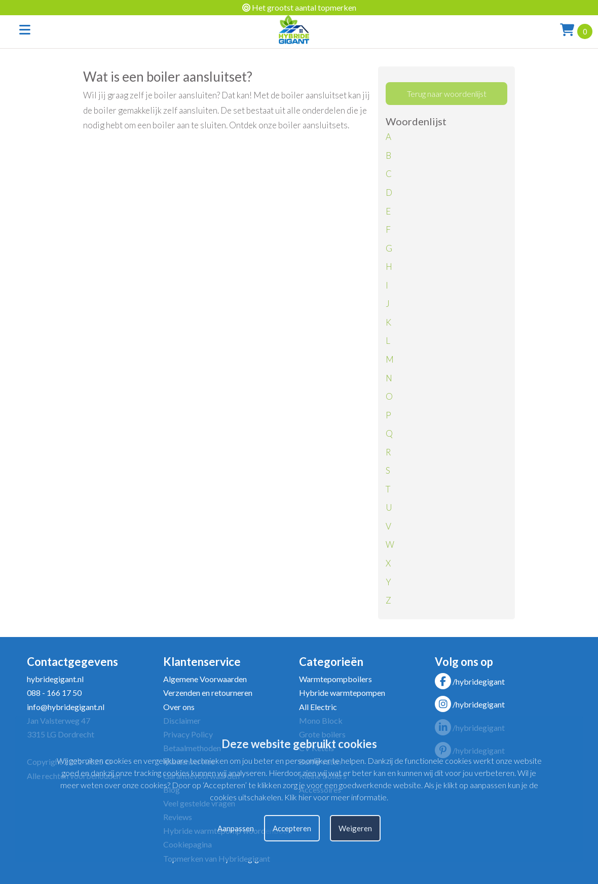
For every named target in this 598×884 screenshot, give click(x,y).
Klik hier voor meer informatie (335, 797)
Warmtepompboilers (335, 679)
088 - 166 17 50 (54, 692)
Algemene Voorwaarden (205, 679)
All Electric (318, 707)
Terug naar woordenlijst (447, 93)
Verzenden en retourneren (207, 692)
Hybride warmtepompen (342, 692)
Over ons (179, 707)
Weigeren (355, 828)
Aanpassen (235, 828)
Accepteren (292, 828)
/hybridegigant (470, 681)
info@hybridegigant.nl (65, 707)
